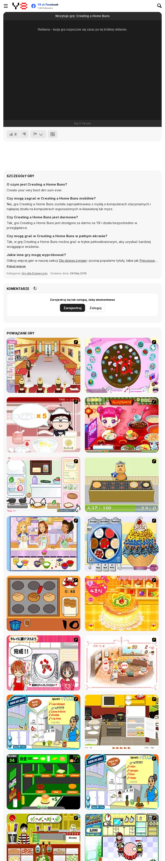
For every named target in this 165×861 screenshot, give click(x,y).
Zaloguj (95, 308)
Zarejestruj (73, 308)
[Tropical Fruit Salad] (122, 781)
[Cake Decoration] (122, 365)
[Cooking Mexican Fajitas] (43, 722)
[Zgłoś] (38, 134)
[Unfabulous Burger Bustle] (43, 365)
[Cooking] (43, 603)
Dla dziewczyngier (73, 260)
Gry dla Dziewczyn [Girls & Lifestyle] (35, 273)
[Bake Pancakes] (122, 484)
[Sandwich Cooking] (43, 484)
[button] (16, 266)
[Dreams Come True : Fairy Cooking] (122, 662)
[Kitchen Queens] (43, 662)
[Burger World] (43, 781)
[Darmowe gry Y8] (19, 6)
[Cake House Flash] (122, 603)
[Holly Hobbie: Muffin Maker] (43, 543)
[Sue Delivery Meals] (122, 424)
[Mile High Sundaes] (122, 543)
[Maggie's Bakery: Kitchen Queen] (43, 424)
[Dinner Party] (122, 722)
